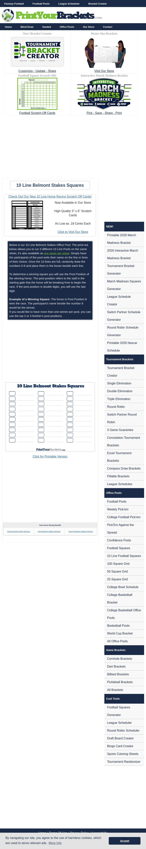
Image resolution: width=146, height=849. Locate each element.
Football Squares (118, 548)
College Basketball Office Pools (124, 614)
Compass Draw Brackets (124, 468)
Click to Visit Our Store (73, 232)
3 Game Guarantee (120, 430)
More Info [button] (55, 843)
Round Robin (116, 406)
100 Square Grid (118, 563)
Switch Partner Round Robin (122, 418)
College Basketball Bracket (120, 598)
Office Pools (67, 26)
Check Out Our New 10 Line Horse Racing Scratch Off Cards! (50, 196)
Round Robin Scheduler (123, 730)
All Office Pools (117, 641)
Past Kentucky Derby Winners (18, 531)
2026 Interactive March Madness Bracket (122, 254)
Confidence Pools (119, 540)
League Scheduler (69, 3)
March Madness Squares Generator (124, 285)
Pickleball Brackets (120, 682)
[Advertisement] (73, 145)
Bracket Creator (97, 3)
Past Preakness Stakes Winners (80, 531)
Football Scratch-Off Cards (37, 113)
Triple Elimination (118, 399)
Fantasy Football (14, 3)
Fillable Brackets (118, 476)
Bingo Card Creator (120, 746)
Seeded (46, 26)
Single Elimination (119, 383)
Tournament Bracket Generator (120, 269)
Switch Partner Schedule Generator (123, 315)
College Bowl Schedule (123, 587)
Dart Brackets (116, 666)
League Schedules (120, 484)
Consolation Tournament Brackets (123, 441)
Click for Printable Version (50, 456)
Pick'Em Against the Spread (120, 528)
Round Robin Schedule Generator (123, 331)
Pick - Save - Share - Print (104, 113)
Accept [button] (124, 840)
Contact (107, 26)
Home (8, 26)
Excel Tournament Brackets (119, 456)
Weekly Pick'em (118, 509)
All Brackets (115, 689)
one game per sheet (56, 253)
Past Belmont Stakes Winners (49, 531)
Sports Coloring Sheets (123, 754)
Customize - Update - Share (37, 71)
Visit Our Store (104, 71)
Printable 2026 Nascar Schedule (122, 346)
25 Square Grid (117, 579)
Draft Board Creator (120, 738)
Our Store (88, 26)
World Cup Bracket (120, 633)
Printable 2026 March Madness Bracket (121, 239)
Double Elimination (120, 391)
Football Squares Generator (118, 711)
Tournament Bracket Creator (120, 371)
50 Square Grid (117, 571)
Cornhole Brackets (119, 658)
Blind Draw (27, 26)
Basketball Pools (118, 625)
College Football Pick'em (124, 517)
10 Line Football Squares (124, 556)
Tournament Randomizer (123, 761)
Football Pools (41, 3)
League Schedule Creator (119, 300)
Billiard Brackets (118, 674)
